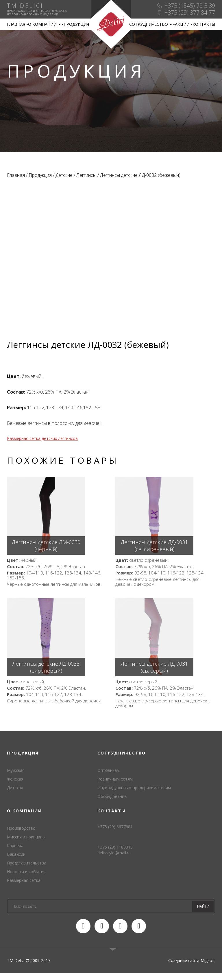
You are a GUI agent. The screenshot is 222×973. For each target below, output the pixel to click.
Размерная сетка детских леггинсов (42, 438)
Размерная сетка (23, 880)
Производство (21, 828)
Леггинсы (86, 175)
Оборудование (112, 796)
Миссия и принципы (26, 837)
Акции (182, 24)
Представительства (26, 863)
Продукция (76, 24)
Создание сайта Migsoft (191, 960)
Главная (16, 24)
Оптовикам (108, 770)
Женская (15, 779)
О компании (44, 24)
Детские (64, 175)
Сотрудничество (150, 24)
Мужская (16, 770)
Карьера (15, 845)
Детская (15, 787)
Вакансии (16, 854)
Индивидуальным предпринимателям (134, 787)
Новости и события (26, 871)
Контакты (204, 24)
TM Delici (111, 24)
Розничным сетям (115, 779)
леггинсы (37, 423)
